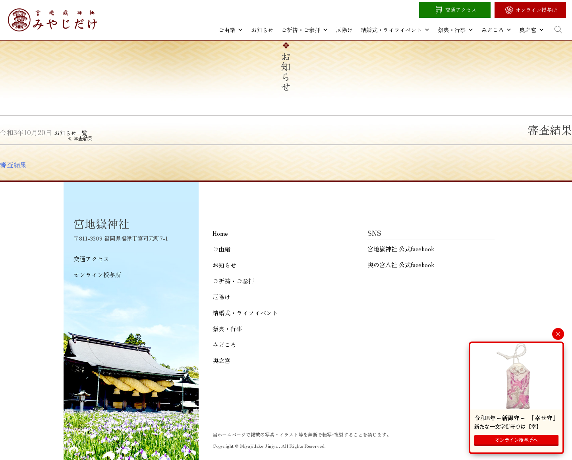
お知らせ (262, 30)
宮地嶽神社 (52, 20)
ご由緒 (230, 30)
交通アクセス (460, 10)
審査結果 (13, 164)
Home (220, 233)
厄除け (344, 30)
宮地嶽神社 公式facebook (400, 249)
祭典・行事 (455, 30)
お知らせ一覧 (70, 133)
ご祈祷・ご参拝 (304, 30)
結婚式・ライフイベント (395, 30)
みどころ (496, 30)
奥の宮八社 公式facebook (400, 264)
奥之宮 (532, 30)
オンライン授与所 (536, 10)
